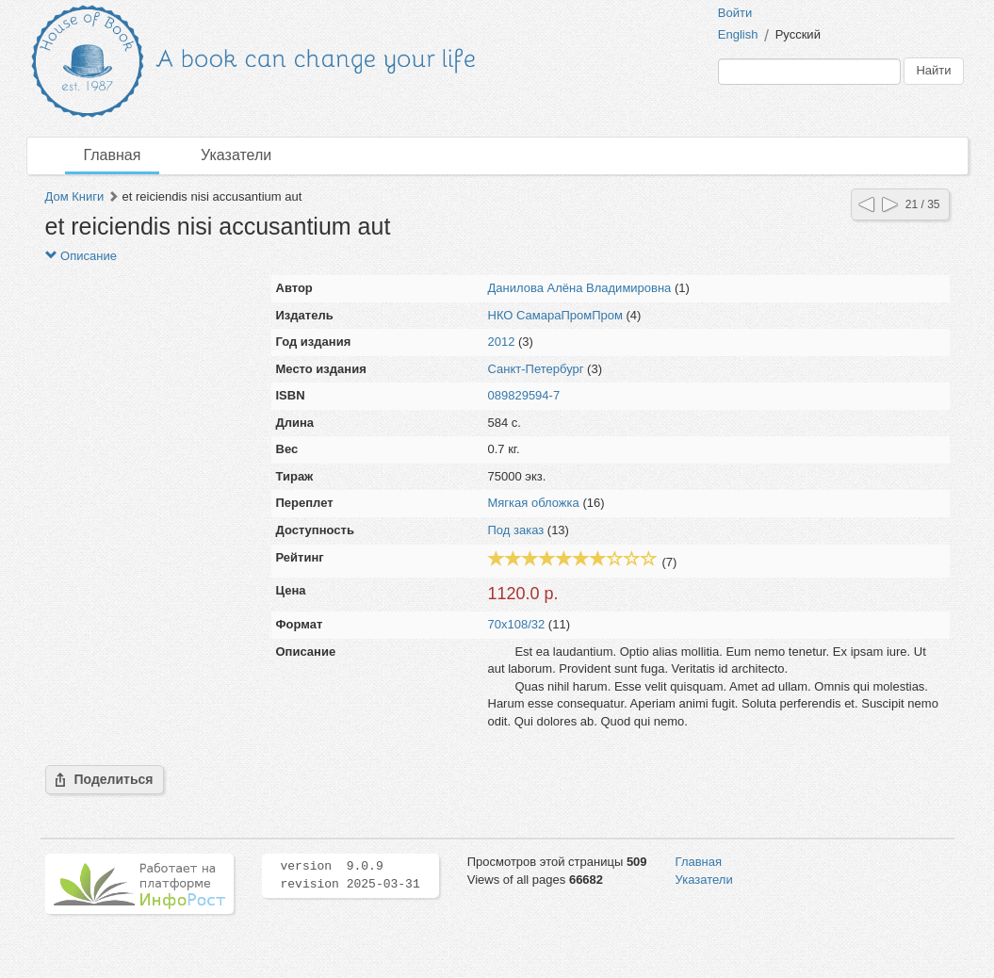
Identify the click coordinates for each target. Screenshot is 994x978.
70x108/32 (517, 624)
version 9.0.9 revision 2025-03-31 (350, 875)
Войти (735, 13)
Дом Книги (75, 196)
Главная (112, 155)
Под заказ (516, 530)
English (738, 34)
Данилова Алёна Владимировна (580, 288)
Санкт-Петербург (536, 369)
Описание (81, 256)
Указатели (236, 155)
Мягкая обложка (533, 503)
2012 (501, 341)
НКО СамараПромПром (555, 315)
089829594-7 (524, 395)
